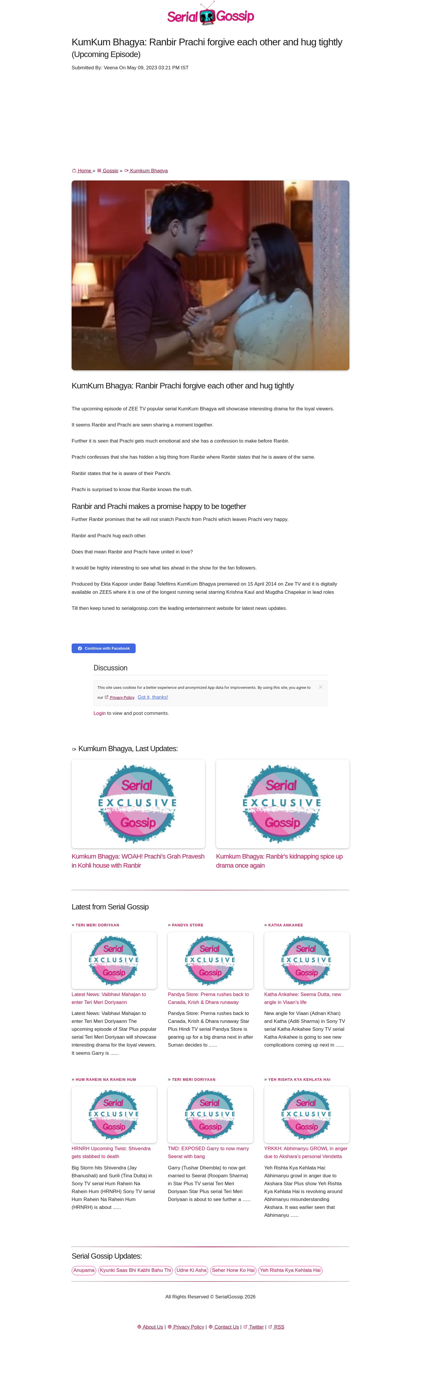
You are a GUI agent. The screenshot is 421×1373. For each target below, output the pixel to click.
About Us (150, 1327)
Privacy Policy (119, 697)
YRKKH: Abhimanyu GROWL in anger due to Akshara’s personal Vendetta (306, 1152)
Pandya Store (187, 925)
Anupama (83, 1270)
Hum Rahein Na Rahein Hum (106, 1080)
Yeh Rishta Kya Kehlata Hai (299, 1080)
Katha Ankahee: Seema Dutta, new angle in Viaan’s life (302, 998)
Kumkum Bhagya (146, 170)
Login (100, 713)
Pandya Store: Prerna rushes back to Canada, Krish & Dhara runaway (208, 998)
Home (82, 170)
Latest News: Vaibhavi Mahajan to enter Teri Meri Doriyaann (109, 998)
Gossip (107, 170)
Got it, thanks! (153, 697)
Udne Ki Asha (191, 1270)
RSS (276, 1327)
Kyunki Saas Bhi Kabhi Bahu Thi (135, 1270)
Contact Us (223, 1327)
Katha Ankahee (285, 925)
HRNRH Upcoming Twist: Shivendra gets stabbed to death (111, 1152)
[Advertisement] (210, 119)
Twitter (253, 1327)
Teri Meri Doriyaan (97, 925)
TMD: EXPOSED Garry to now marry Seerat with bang (208, 1152)
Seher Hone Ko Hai (233, 1270)
